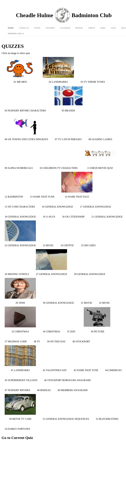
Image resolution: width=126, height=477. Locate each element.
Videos (91, 28)
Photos (79, 28)
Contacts (24, 28)
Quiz (123, 28)
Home (11, 28)
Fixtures (50, 28)
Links (103, 28)
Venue (37, 28)
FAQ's (113, 28)
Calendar (65, 28)
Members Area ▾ (16, 33)
